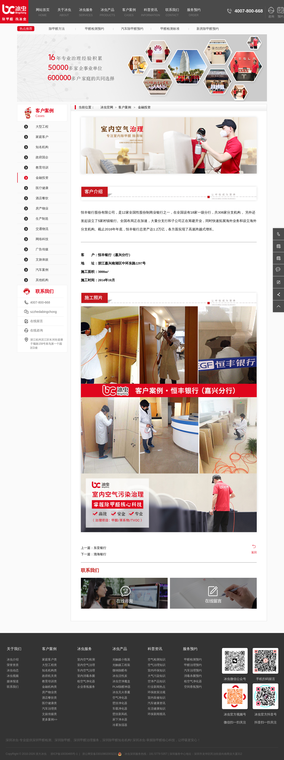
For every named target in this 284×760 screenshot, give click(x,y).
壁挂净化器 (119, 703)
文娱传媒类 (49, 714)
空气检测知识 (156, 659)
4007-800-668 (40, 302)
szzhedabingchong (43, 312)
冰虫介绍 (13, 659)
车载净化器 (119, 708)
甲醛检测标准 (169, 28)
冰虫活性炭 (119, 676)
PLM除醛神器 (121, 686)
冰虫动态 (13, 670)
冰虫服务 (86, 13)
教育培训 (42, 167)
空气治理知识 (156, 665)
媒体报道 (13, 681)
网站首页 (42, 13)
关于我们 (14, 649)
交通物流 (42, 229)
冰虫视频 (13, 676)
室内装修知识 (156, 697)
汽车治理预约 (193, 670)
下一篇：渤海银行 (93, 554)
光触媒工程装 (121, 665)
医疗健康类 (49, 703)
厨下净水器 (119, 719)
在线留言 (36, 321)
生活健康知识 (156, 708)
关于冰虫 (64, 13)
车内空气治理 (86, 670)
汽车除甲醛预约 (132, 28)
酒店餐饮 (42, 198)
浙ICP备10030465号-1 (64, 753)
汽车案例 (42, 270)
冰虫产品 (107, 13)
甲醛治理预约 (193, 665)
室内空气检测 (86, 659)
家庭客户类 (49, 659)
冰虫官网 (106, 107)
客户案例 (129, 13)
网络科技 (42, 239)
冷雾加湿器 (119, 725)
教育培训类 (49, 681)
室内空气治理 (86, 665)
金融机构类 (49, 686)
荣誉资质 (13, 665)
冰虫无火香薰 (121, 692)
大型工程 (42, 126)
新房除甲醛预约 (208, 28)
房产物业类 (49, 692)
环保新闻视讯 (156, 714)
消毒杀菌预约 (193, 676)
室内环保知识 (156, 670)
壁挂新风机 (119, 714)
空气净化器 (119, 697)
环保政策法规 (156, 692)
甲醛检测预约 (94, 28)
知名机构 (42, 147)
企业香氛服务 (86, 686)
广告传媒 (42, 249)
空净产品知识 (156, 681)
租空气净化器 (86, 681)
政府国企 (42, 157)
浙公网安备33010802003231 (101, 753)
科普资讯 (150, 13)
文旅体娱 (42, 259)
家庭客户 (42, 137)
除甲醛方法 (57, 28)
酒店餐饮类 (49, 697)
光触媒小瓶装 (121, 659)
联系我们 (172, 13)
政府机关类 (49, 676)
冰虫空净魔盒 (121, 681)
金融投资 (42, 177)
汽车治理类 (49, 708)
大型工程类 (49, 665)
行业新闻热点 (156, 686)
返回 (254, 552)
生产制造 (42, 218)
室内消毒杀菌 (86, 676)
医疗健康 (42, 188)
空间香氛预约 (193, 686)
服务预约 (193, 13)
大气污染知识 (156, 676)
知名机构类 (49, 670)
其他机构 (42, 280)
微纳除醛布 (119, 670)
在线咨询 (36, 330)
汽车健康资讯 (156, 703)
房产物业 (42, 208)
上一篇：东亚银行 (93, 548)
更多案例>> (49, 719)
